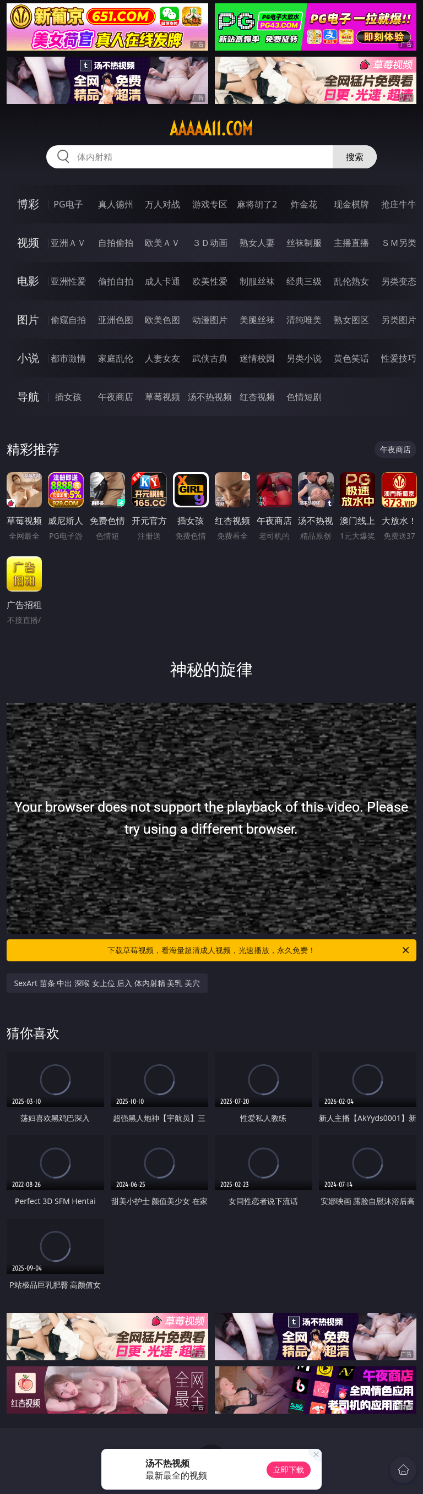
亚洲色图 (115, 320)
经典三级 (304, 281)
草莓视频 (162, 397)
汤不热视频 (210, 397)
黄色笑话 (351, 358)
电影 (28, 280)
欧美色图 (162, 320)
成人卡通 (162, 281)
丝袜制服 (304, 243)
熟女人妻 (257, 243)
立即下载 (288, 1469)
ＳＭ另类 (398, 243)
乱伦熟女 (351, 281)
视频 (28, 242)
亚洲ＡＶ (68, 243)
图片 (28, 319)
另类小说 (304, 358)
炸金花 (304, 204)
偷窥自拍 (68, 320)
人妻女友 (162, 358)
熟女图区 (351, 320)
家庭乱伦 (115, 358)
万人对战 (162, 204)
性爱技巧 (398, 358)
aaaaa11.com (211, 129)
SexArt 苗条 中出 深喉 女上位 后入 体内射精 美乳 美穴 (107, 983)
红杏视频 (257, 397)
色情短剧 (304, 397)
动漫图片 (209, 320)
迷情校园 (257, 358)
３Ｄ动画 (209, 243)
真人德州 (115, 204)
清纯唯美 (304, 320)
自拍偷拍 (115, 243)
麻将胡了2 (257, 204)
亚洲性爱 (68, 281)
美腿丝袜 (257, 320)
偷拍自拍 (115, 281)
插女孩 (68, 397)
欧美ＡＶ (162, 243)
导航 (28, 396)
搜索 (355, 157)
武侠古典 (209, 358)
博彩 (28, 203)
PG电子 (68, 204)
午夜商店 (115, 397)
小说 (28, 358)
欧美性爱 (209, 281)
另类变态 (398, 281)
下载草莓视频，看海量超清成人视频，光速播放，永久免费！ (259, 950)
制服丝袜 (257, 281)
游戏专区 (209, 204)
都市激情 (68, 358)
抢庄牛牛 (398, 204)
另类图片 (398, 320)
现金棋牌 (351, 204)
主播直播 (351, 243)
